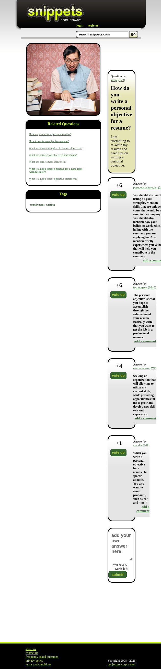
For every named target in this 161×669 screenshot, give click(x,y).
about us (31, 649)
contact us (32, 653)
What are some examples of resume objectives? (55, 147)
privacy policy (34, 660)
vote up (118, 195)
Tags (63, 194)
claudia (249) (141, 445)
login (79, 25)
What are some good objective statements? (53, 154)
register (93, 25)
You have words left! (120, 567)
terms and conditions (38, 664)
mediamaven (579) (144, 368)
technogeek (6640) (144, 287)
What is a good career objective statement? (53, 178)
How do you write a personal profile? (50, 134)
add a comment (145, 341)
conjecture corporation (121, 664)
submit (117, 575)
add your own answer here (121, 546)
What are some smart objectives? (47, 161)
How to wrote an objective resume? (49, 141)
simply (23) (118, 80)
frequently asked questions (42, 657)
